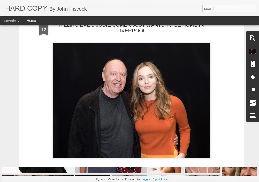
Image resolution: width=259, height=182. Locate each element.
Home (31, 21)
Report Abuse (160, 179)
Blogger (145, 179)
